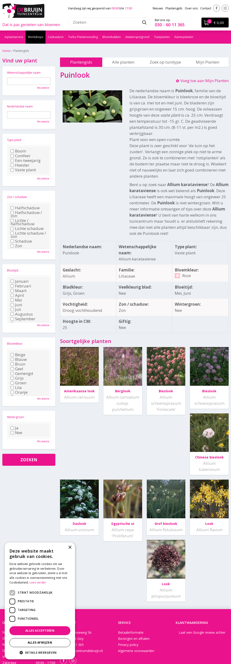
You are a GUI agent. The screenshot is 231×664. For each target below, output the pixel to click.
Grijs (17, 378)
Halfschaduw (25, 208)
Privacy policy (128, 590)
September (23, 319)
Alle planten (123, 62)
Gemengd (22, 373)
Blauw (19, 359)
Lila (16, 387)
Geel (17, 368)
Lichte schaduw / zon (28, 235)
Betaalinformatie (131, 578)
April (17, 295)
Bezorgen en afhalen (134, 584)
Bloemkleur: (15, 344)
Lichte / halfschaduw (22, 222)
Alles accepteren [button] (39, 631)
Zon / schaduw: (17, 197)
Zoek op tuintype (165, 62)
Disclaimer (136, 646)
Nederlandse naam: (20, 106)
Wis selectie (43, 87)
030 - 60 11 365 (170, 24)
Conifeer (20, 155)
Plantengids (81, 62)
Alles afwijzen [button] (40, 643)
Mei (16, 300)
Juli (16, 309)
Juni (16, 304)
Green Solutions (113, 646)
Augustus (22, 314)
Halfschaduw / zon (26, 214)
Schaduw (21, 241)
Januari (20, 281)
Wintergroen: (15, 417)
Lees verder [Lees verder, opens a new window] (38, 582)
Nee (16, 432)
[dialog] (40, 600)
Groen (18, 383)
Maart (19, 290)
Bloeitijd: (13, 270)
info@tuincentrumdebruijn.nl (81, 597)
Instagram (225, 8)
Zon (16, 246)
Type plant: (14, 140)
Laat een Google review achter (202, 578)
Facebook (216, 8)
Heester (20, 165)
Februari (21, 286)
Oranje (19, 392)
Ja (15, 428)
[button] (39, 652)
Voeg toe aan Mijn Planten (204, 80)
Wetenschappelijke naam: (24, 73)
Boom (18, 151)
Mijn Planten (207, 62)
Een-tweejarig (26, 160)
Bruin (18, 364)
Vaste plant (23, 170)
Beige (18, 354)
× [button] (70, 547)
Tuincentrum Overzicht (164, 646)
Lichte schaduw (27, 228)
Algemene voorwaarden (136, 597)
